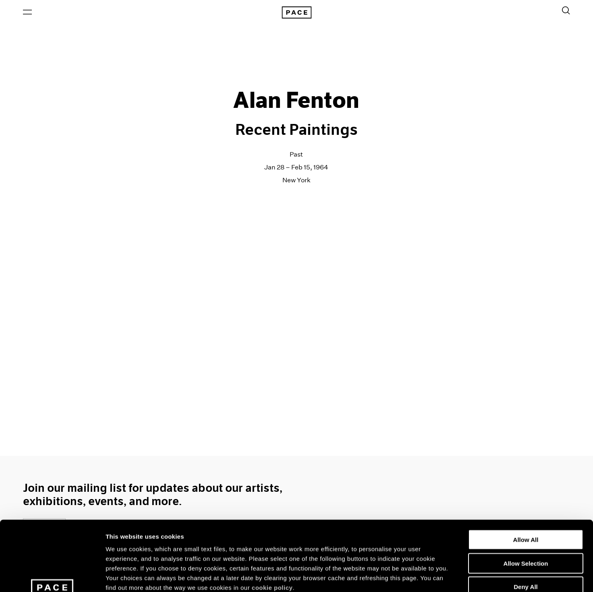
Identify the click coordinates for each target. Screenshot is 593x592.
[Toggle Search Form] (566, 11)
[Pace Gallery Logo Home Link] (296, 13)
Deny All (525, 523)
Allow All (526, 476)
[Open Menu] (27, 12)
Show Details (423, 576)
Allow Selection (526, 500)
